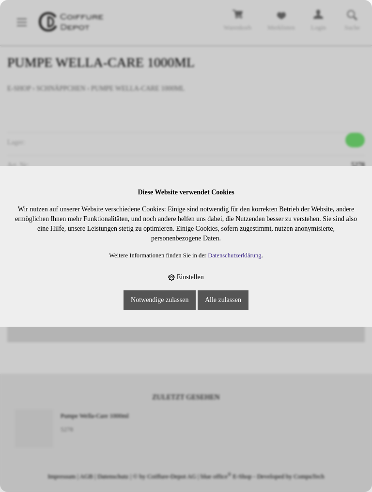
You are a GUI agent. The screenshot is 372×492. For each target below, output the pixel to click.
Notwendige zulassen (159, 299)
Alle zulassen (223, 299)
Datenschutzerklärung (235, 255)
